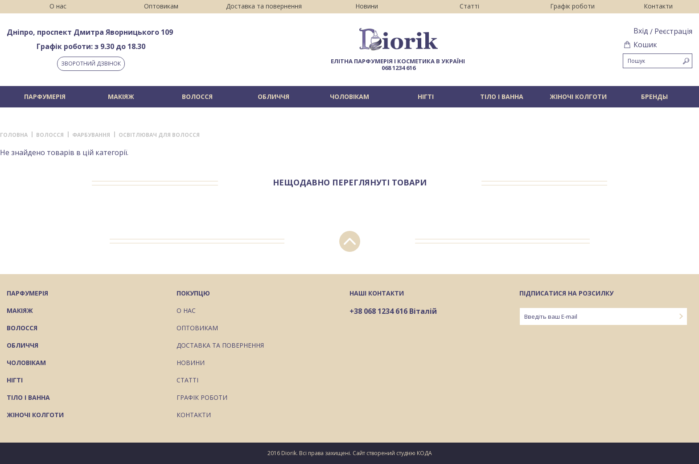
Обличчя (273, 96)
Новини (366, 6)
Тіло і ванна (501, 96)
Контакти (658, 6)
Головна (14, 135)
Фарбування (91, 135)
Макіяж (121, 96)
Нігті (426, 96)
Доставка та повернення (264, 6)
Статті (469, 6)
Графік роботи (572, 6)
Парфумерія (45, 96)
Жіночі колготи (578, 96)
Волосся (197, 96)
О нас (57, 6)
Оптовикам (161, 6)
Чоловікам (349, 96)
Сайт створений (374, 453)
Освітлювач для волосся (159, 135)
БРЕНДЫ (654, 96)
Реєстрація (673, 31)
